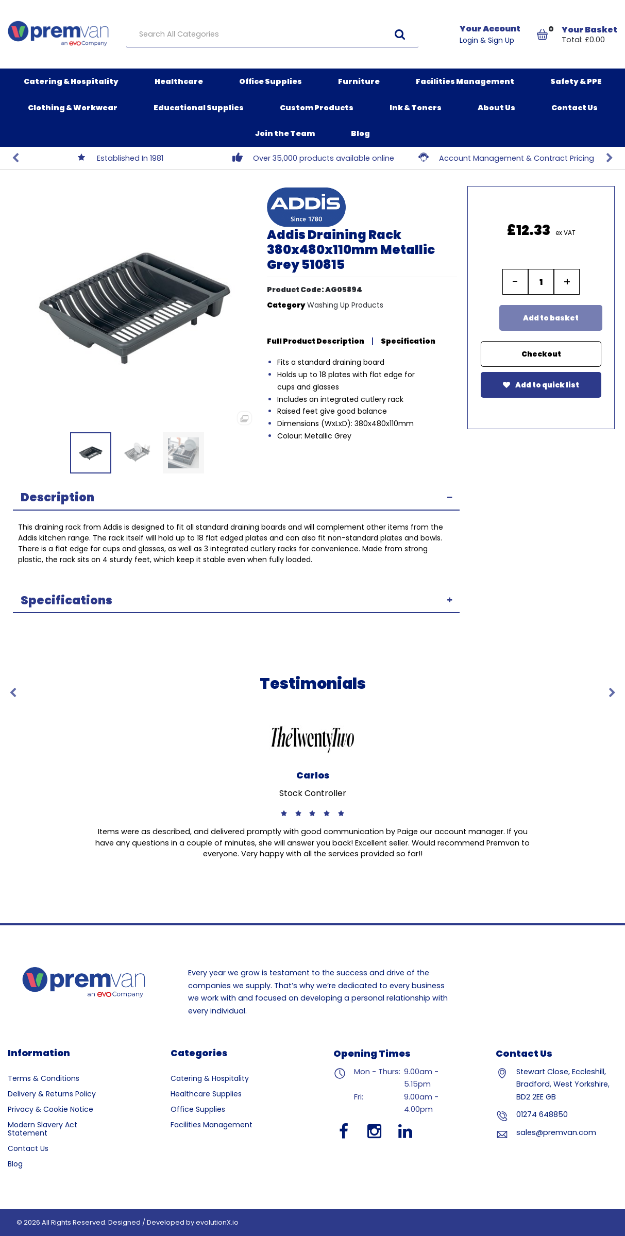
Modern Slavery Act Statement (42, 1129)
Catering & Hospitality (71, 81)
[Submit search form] (400, 34)
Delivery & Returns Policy (52, 1094)
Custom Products (316, 108)
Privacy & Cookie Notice (50, 1109)
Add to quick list (541, 385)
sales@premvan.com (556, 1132)
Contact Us (574, 108)
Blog (360, 133)
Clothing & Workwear (72, 108)
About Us (496, 108)
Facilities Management (465, 81)
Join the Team (285, 133)
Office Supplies (270, 81)
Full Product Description (315, 341)
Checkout (541, 354)
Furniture (359, 81)
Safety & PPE (576, 81)
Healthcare (179, 81)
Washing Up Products (345, 305)
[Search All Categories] (272, 34)
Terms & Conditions (43, 1078)
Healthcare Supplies (206, 1094)
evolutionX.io (217, 1222)
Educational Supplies (199, 108)
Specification (408, 341)
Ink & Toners (416, 108)
